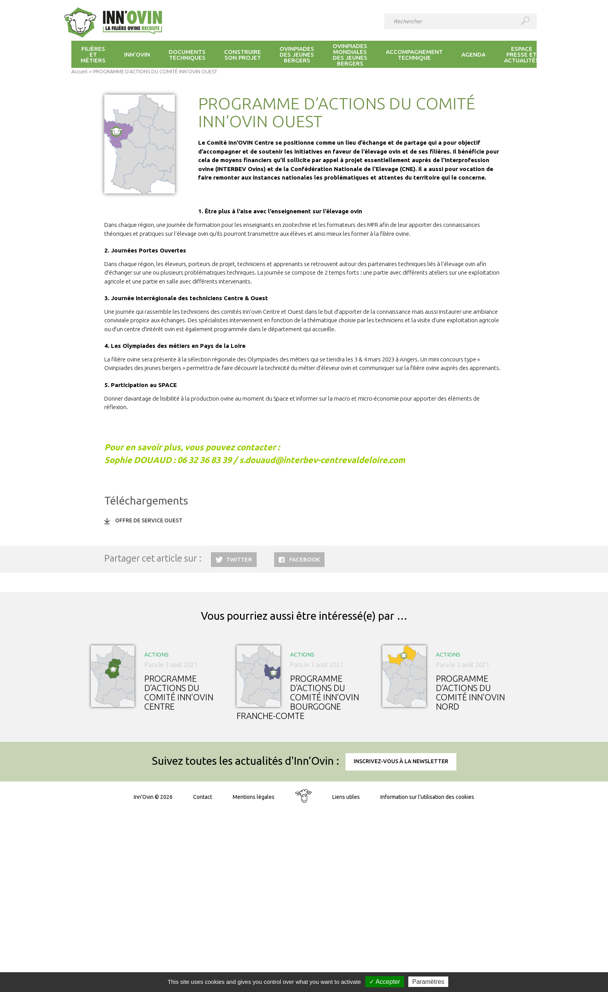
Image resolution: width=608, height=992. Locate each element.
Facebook (304, 559)
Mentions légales (254, 797)
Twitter (239, 559)
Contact (202, 797)
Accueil (79, 71)
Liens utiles (346, 797)
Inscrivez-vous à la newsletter (401, 761)
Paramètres (428, 981)
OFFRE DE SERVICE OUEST (149, 520)
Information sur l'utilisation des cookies (427, 797)
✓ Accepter (384, 981)
